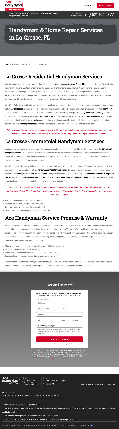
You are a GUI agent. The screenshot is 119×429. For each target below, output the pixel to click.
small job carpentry (29, 124)
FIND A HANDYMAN (17, 64)
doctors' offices (45, 177)
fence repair (92, 116)
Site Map (49, 425)
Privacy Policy (52, 358)
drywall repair (36, 120)
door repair (18, 109)
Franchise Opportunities (105, 384)
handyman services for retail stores (52, 170)
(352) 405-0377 (101, 15)
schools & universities (61, 177)
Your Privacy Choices (84, 425)
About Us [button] (89, 5)
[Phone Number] (47, 309)
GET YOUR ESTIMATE (59, 339)
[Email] (71, 309)
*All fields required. (42, 299)
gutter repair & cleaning (93, 113)
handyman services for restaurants (32, 174)
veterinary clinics (81, 177)
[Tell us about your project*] (59, 331)
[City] (47, 320)
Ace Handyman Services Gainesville (70, 84)
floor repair (107, 109)
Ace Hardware (87, 384)
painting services (46, 116)
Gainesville (31, 64)
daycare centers (31, 177)
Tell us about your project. (46, 326)
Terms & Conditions (37, 358)
